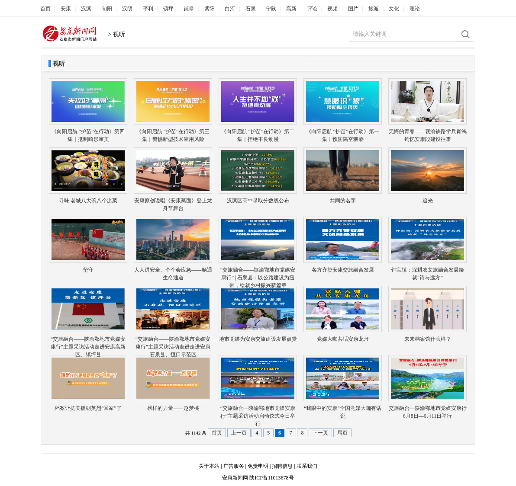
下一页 (320, 433)
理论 (415, 9)
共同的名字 (343, 201)
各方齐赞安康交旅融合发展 (343, 270)
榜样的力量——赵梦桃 (173, 408)
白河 (230, 9)
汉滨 (86, 9)
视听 (119, 34)
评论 (312, 9)
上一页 (239, 433)
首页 (45, 9)
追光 (427, 201)
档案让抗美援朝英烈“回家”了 (88, 408)
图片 (353, 9)
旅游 (373, 9)
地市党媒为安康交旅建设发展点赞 (258, 339)
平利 (148, 9)
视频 (332, 9)
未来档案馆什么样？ (427, 339)
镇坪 (168, 9)
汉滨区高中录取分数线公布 (258, 201)
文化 (394, 9)
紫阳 (209, 9)
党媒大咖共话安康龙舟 (343, 339)
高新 (291, 9)
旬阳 (107, 9)
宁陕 (271, 9)
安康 (66, 9)
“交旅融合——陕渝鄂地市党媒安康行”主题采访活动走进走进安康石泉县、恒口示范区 (172, 347)
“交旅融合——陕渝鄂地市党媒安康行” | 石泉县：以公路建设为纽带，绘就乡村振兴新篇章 (257, 277)
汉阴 (127, 9)
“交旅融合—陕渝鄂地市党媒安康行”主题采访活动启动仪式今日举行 (257, 416)
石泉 (250, 9)
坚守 (88, 270)
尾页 (342, 433)
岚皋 (189, 9)
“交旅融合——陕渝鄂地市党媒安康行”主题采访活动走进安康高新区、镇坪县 (88, 347)
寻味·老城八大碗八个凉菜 (88, 201)
